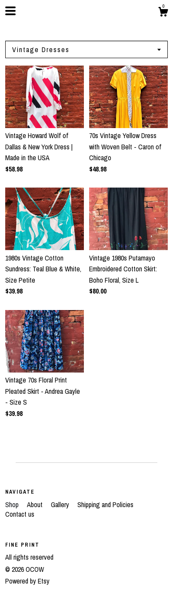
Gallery (61, 504)
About (35, 504)
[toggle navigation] (10, 11)
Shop (12, 504)
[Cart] (163, 13)
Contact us (19, 514)
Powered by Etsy (27, 581)
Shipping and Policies (105, 504)
